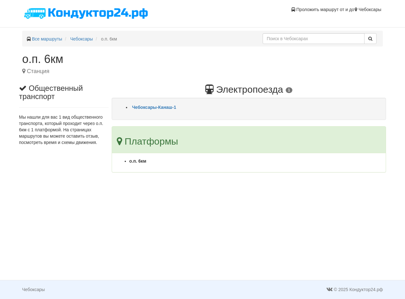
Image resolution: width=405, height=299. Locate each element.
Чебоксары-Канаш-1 (154, 107)
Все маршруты (47, 38)
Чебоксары (81, 38)
